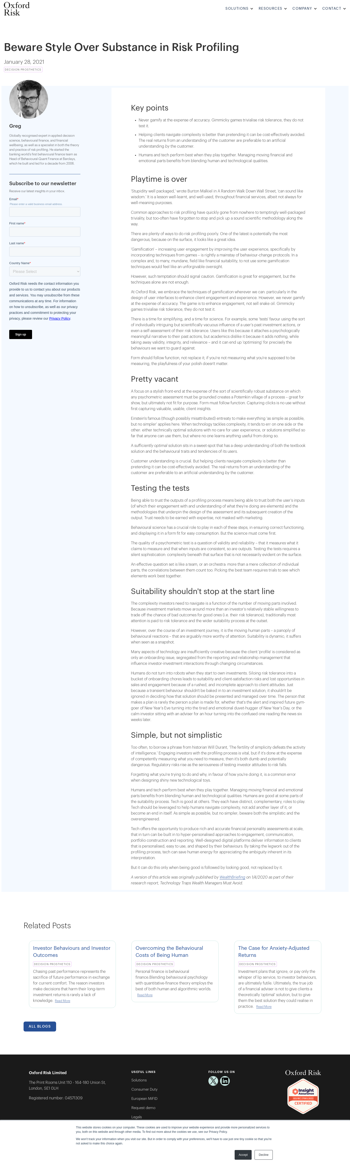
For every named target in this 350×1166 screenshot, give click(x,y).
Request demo (143, 1108)
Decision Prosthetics (23, 69)
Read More (62, 1000)
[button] (240, 8)
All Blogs (40, 1026)
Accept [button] (243, 1155)
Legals (136, 1117)
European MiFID (144, 1099)
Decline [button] (263, 1155)
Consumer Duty (144, 1089)
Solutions (139, 1080)
